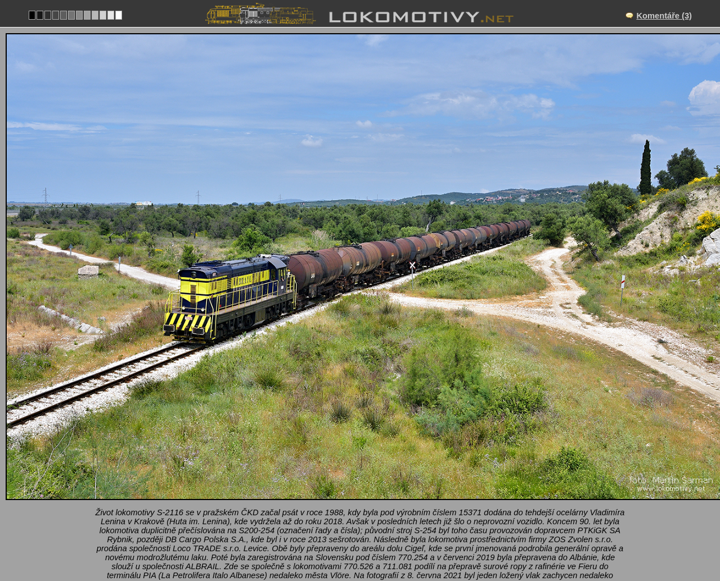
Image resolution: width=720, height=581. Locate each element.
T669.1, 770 (389, 528)
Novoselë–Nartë (372, 493)
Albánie (339, 528)
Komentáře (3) (664, 15)
